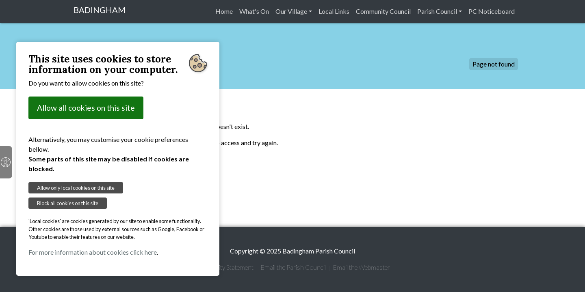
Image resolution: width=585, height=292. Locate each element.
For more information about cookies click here (92, 252)
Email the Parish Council (293, 267)
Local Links (333, 11)
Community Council (383, 11)
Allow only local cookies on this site (76, 188)
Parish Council (437, 11)
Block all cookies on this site (67, 203)
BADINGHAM (100, 10)
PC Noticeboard (491, 11)
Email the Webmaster (361, 267)
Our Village (291, 11)
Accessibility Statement (223, 267)
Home (224, 11)
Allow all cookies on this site (86, 107)
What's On (254, 11)
